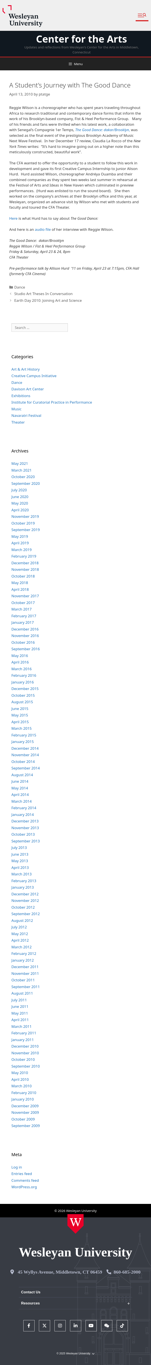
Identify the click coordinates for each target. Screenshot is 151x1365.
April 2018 (20, 589)
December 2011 (25, 966)
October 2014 (23, 761)
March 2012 (21, 946)
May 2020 (19, 503)
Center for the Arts (81, 38)
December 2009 (25, 1105)
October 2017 (23, 602)
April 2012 (20, 940)
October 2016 (23, 642)
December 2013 (25, 821)
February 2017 (23, 615)
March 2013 (21, 873)
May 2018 (19, 582)
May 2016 (19, 655)
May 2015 (19, 715)
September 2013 (25, 840)
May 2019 (19, 536)
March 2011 (21, 1026)
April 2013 (20, 867)
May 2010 (19, 1072)
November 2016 (25, 635)
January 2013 (22, 887)
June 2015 (20, 708)
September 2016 (25, 648)
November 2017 (25, 595)
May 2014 (19, 788)
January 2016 (22, 682)
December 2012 (25, 893)
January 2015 (22, 741)
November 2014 (25, 754)
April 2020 (20, 509)
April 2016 (20, 662)
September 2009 (25, 1125)
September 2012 (25, 913)
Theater (18, 422)
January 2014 (22, 814)
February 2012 (23, 953)
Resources (30, 1303)
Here (13, 218)
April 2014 (20, 794)
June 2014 (20, 781)
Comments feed (25, 1180)
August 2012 (22, 920)
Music (16, 408)
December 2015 (25, 688)
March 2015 (21, 728)
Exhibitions (20, 395)
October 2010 (23, 1059)
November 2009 (25, 1112)
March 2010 (21, 1085)
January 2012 (22, 960)
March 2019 (21, 549)
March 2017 (21, 609)
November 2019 (25, 516)
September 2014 (25, 768)
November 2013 (25, 827)
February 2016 (23, 675)
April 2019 (20, 542)
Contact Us (30, 1292)
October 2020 (23, 476)
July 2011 (19, 999)
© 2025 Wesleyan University (75, 1353)
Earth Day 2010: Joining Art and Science (48, 300)
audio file (43, 229)
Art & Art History (25, 369)
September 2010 (25, 1066)
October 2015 (23, 695)
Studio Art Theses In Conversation (43, 293)
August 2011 (22, 993)
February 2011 (23, 1032)
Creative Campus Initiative (34, 375)
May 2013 (19, 860)
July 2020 (19, 489)
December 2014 (25, 748)
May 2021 (19, 463)
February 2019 (23, 556)
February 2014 (23, 807)
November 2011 (25, 973)
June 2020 (20, 496)
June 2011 (20, 1006)
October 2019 (23, 523)
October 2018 (23, 576)
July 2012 (19, 926)
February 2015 (23, 735)
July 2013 (19, 847)
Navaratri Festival (26, 415)
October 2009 (23, 1119)
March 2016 (21, 668)
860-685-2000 (127, 1272)
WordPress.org (24, 1186)
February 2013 (23, 880)
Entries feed (21, 1173)
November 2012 (25, 900)
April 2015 (20, 721)
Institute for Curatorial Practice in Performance (51, 402)
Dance (19, 287)
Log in (16, 1167)
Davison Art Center (27, 388)
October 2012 (23, 907)
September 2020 (25, 483)
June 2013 (20, 854)
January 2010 (22, 1099)
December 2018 (25, 562)
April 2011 (20, 1019)
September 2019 (25, 529)
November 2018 (25, 569)
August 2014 (22, 774)
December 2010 (25, 1046)
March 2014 (21, 801)
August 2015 (22, 701)
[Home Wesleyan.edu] (75, 1224)
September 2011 (25, 986)
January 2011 (22, 1039)
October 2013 (23, 834)
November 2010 (25, 1052)
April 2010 (20, 1079)
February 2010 (23, 1092)
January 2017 (22, 622)
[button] (142, 15)
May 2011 (19, 1013)
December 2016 (25, 629)
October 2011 (23, 979)
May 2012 (19, 933)
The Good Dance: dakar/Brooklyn (102, 129)
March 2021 (21, 470)
